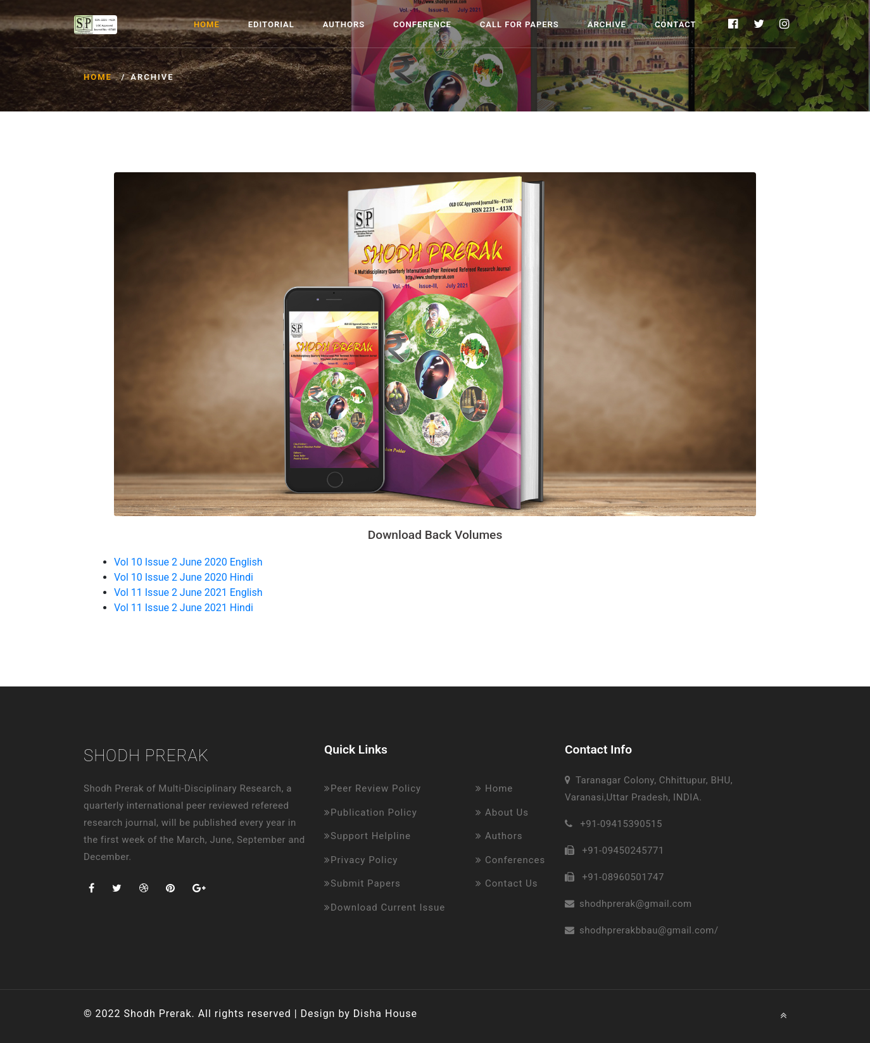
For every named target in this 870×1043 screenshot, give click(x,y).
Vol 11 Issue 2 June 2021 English (188, 592)
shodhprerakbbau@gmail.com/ (649, 930)
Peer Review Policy (372, 788)
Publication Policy (370, 812)
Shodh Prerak (146, 755)
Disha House (385, 1014)
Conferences (510, 860)
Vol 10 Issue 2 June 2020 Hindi (183, 577)
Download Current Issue (384, 907)
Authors (344, 24)
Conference (422, 24)
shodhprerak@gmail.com (635, 903)
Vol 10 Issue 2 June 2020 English (188, 562)
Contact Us (507, 883)
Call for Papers (519, 24)
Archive (607, 24)
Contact (676, 24)
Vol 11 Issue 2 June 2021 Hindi (183, 608)
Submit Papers (362, 883)
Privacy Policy (361, 860)
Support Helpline (367, 836)
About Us (502, 812)
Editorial (271, 24)
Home (207, 24)
